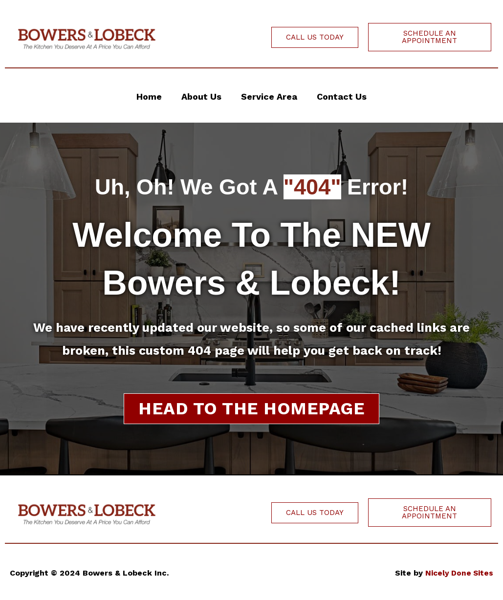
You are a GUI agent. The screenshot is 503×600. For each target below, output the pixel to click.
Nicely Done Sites (458, 573)
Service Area (269, 96)
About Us (201, 96)
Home (149, 96)
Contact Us (342, 96)
